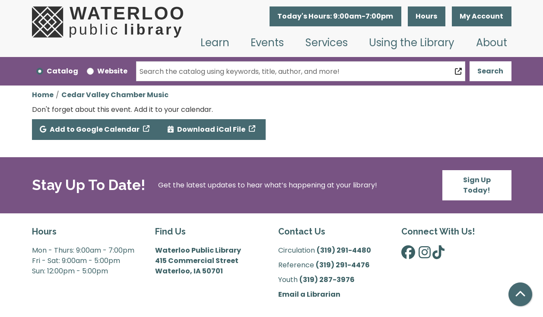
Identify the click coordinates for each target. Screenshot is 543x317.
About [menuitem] (491, 42)
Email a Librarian (309, 294)
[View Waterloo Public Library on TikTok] (438, 255)
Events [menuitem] (267, 42)
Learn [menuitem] (214, 42)
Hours (426, 16)
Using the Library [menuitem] (411, 42)
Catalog (62, 71)
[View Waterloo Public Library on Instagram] (425, 255)
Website (112, 71)
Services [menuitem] (326, 42)
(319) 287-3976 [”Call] (327, 280)
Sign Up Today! (477, 185)
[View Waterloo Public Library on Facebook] (408, 255)
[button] (335, 16)
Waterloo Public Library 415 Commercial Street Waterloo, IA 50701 (198, 260)
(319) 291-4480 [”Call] (344, 250)
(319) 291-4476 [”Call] (343, 265)
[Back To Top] (520, 294)
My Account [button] (481, 16)
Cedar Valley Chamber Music (114, 95)
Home (43, 95)
